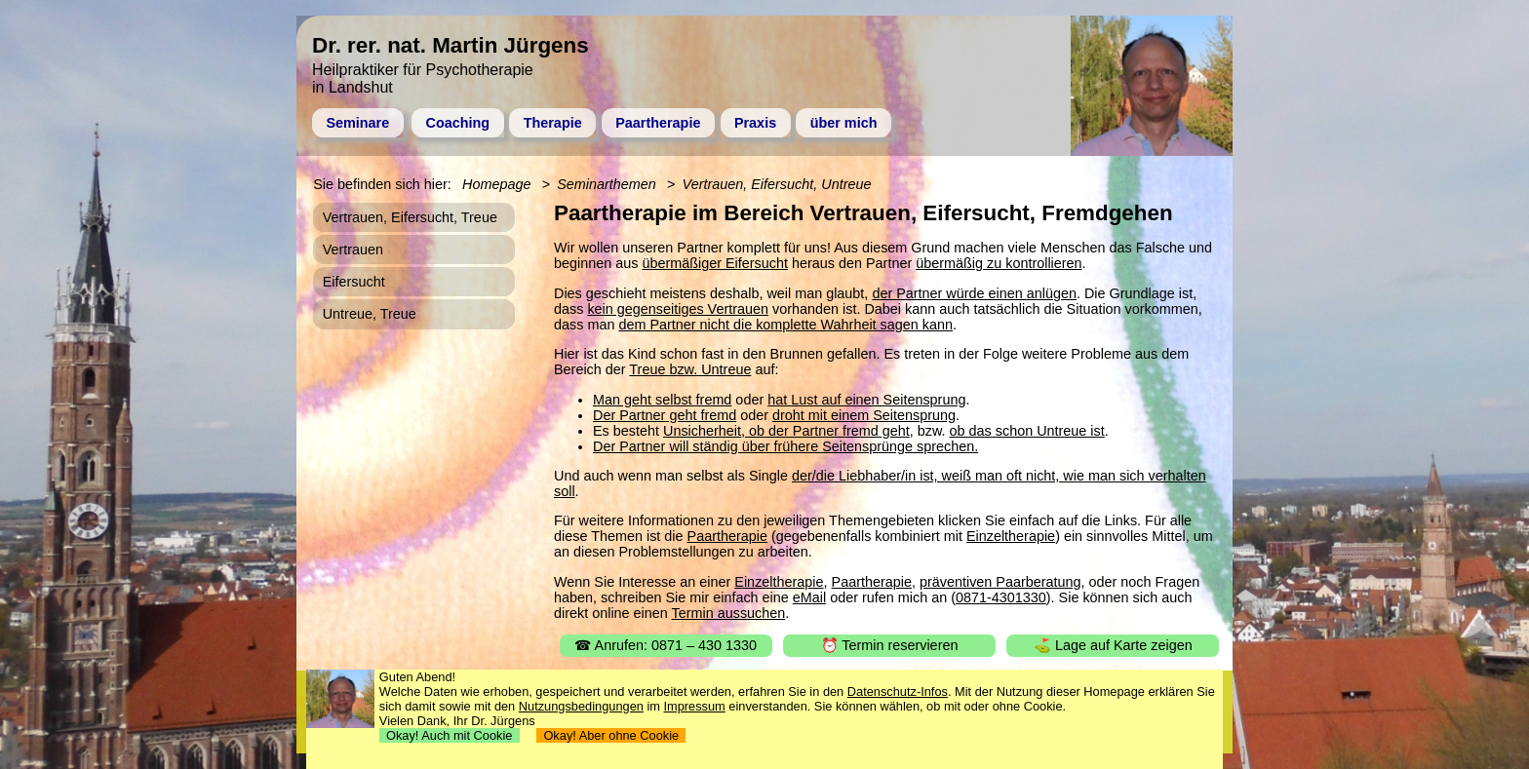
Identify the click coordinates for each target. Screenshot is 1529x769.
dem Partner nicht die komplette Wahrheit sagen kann (785, 324)
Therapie (553, 123)
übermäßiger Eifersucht (715, 263)
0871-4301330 (1001, 597)
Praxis (755, 123)
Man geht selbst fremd (662, 399)
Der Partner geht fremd (664, 415)
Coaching (458, 123)
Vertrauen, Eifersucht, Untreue (777, 184)
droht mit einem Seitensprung (864, 415)
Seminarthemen (606, 184)
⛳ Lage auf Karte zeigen (1113, 645)
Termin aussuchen (729, 613)
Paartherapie (657, 123)
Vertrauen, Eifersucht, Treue (410, 217)
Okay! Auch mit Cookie (449, 735)
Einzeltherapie (1010, 536)
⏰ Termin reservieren (890, 645)
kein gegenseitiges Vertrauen (677, 309)
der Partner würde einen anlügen (974, 293)
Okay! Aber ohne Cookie (611, 735)
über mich (844, 123)
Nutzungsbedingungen (581, 706)
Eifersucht (354, 281)
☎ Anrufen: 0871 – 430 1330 (665, 645)
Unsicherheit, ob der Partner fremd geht (786, 431)
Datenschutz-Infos (897, 691)
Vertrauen (353, 249)
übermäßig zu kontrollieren (998, 263)
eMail (809, 597)
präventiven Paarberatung (1000, 582)
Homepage (496, 184)
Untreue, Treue (369, 314)
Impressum (694, 706)
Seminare (357, 123)
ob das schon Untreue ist (1027, 431)
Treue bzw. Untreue (690, 369)
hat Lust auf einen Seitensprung (866, 399)
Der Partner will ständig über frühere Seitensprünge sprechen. (785, 446)
